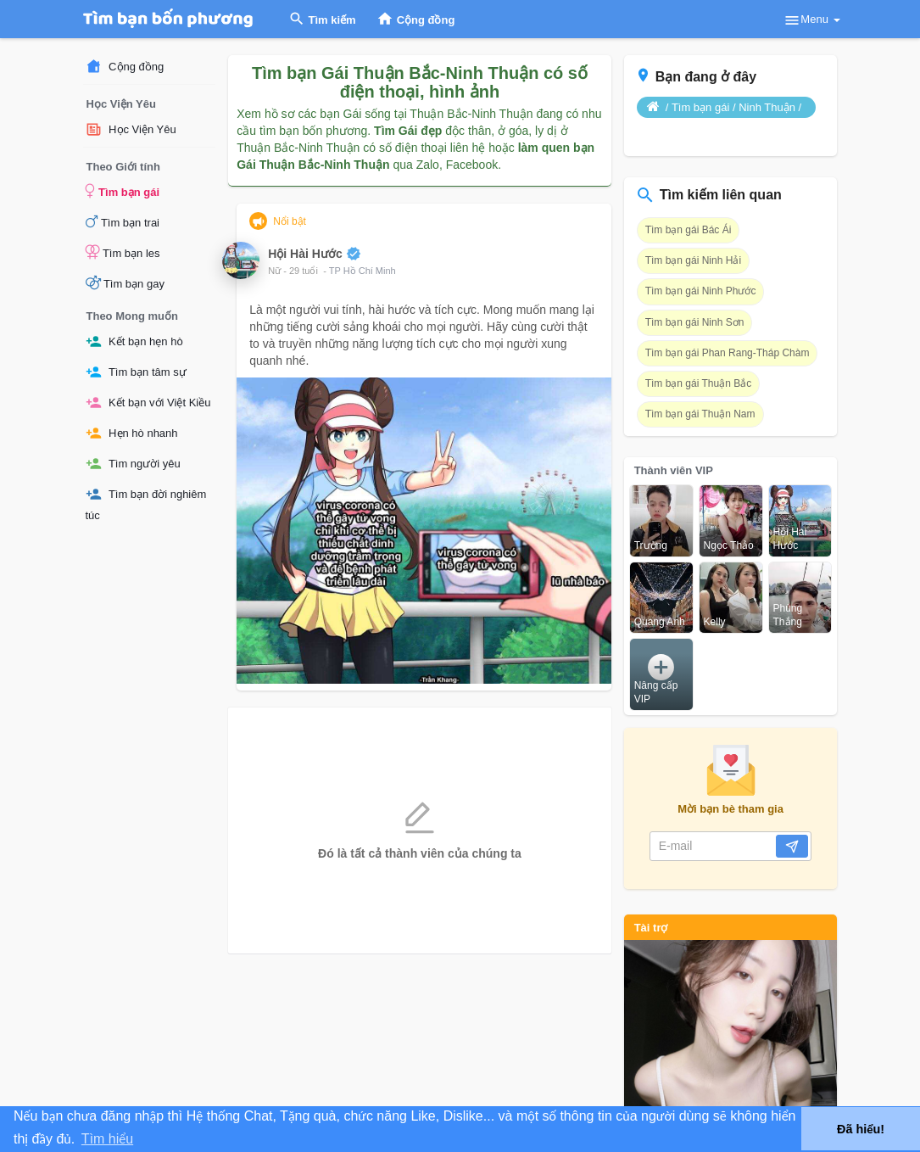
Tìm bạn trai (123, 221)
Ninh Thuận (767, 107)
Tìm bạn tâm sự (136, 372)
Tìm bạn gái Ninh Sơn (694, 322)
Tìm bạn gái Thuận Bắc (698, 383)
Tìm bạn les (123, 252)
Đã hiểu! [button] (860, 1129)
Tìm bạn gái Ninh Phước (700, 291)
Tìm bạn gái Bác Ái (688, 230)
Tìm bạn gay (125, 282)
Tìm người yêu (133, 464)
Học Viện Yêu (131, 129)
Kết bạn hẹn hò (134, 341)
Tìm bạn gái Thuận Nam (700, 414)
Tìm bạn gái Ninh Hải (693, 260)
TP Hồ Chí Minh (362, 271)
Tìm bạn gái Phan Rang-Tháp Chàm (727, 353)
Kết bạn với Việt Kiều (148, 402)
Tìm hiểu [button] (107, 1139)
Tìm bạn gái (123, 191)
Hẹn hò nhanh (132, 433)
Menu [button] (811, 20)
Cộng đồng (125, 67)
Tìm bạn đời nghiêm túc (146, 504)
